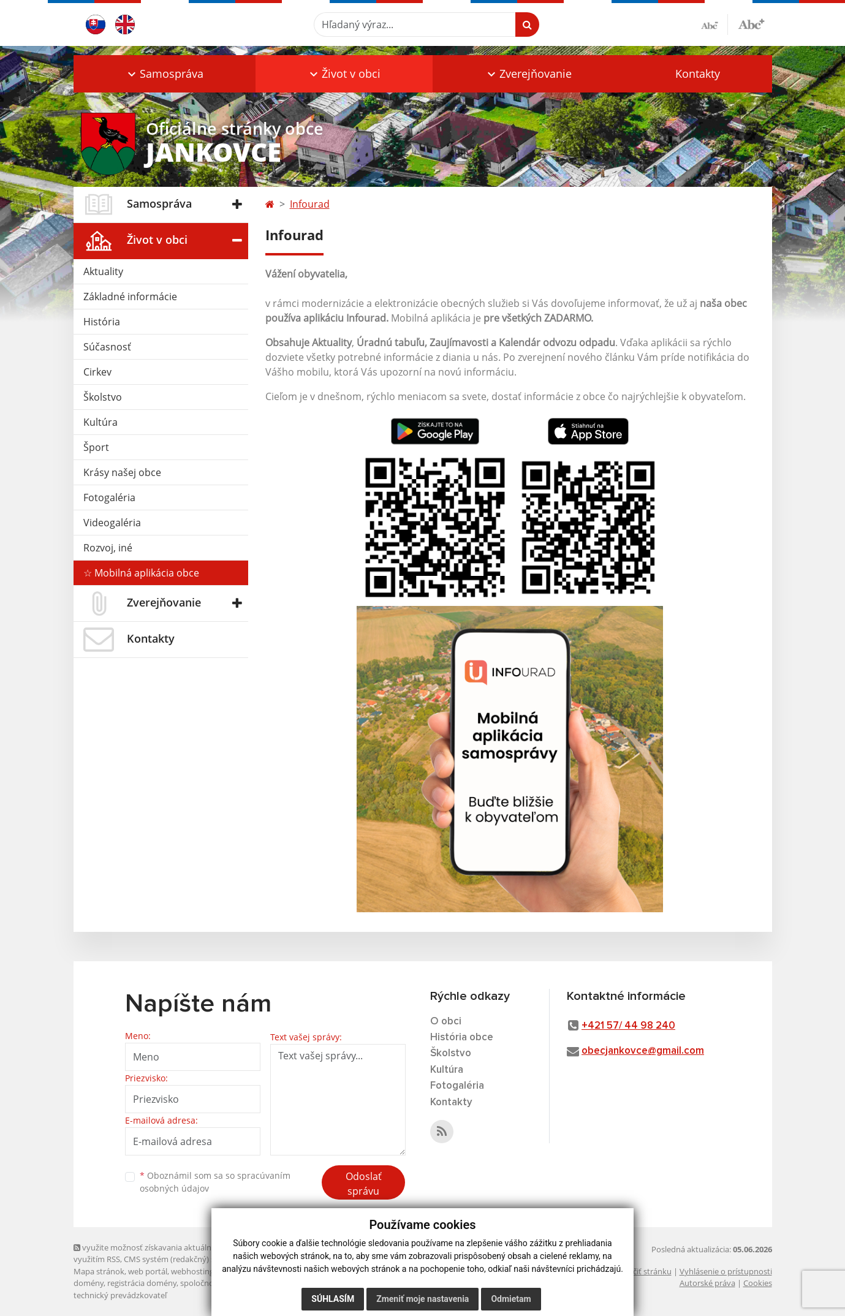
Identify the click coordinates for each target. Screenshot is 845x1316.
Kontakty (697, 73)
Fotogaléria (109, 497)
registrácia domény (141, 1282)
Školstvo (102, 397)
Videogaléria (112, 522)
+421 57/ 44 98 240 (628, 1026)
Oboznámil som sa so (215, 1182)
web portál (147, 1271)
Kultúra (100, 422)
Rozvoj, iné (107, 547)
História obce (461, 1037)
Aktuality (103, 271)
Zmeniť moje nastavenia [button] (422, 1299)
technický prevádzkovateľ (120, 1295)
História (101, 321)
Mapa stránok (99, 1271)
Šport (96, 447)
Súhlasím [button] (332, 1299)
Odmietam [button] (511, 1299)
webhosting (192, 1271)
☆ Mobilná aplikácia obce (141, 573)
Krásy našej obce (122, 472)
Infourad (310, 204)
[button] (165, 74)
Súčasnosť (107, 347)
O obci (445, 1021)
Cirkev (97, 372)
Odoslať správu (364, 1184)
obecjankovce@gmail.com (643, 1051)
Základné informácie (130, 296)
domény (89, 1282)
